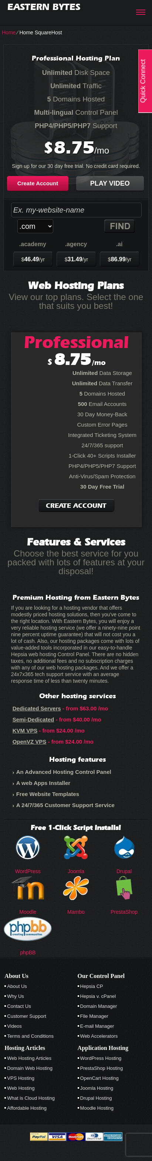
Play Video (110, 183)
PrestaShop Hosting (101, 1068)
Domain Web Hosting (30, 1068)
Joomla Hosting (97, 1088)
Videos (14, 1026)
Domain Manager (98, 1006)
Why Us (15, 996)
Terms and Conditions (30, 1036)
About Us (17, 986)
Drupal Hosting (96, 1098)
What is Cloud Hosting (31, 1098)
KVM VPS (25, 730)
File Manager (94, 1016)
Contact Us (19, 1006)
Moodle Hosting (97, 1108)
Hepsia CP (91, 986)
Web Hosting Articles (29, 1058)
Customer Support (26, 1016)
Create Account (37, 183)
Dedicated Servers (37, 708)
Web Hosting (20, 1088)
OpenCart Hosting (99, 1078)
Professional (76, 342)
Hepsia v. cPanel (98, 996)
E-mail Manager (97, 1026)
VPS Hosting (20, 1078)
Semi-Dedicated (33, 719)
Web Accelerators (99, 1036)
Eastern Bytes (43, 7)
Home (9, 32)
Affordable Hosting (27, 1108)
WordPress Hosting (101, 1058)
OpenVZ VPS (30, 741)
